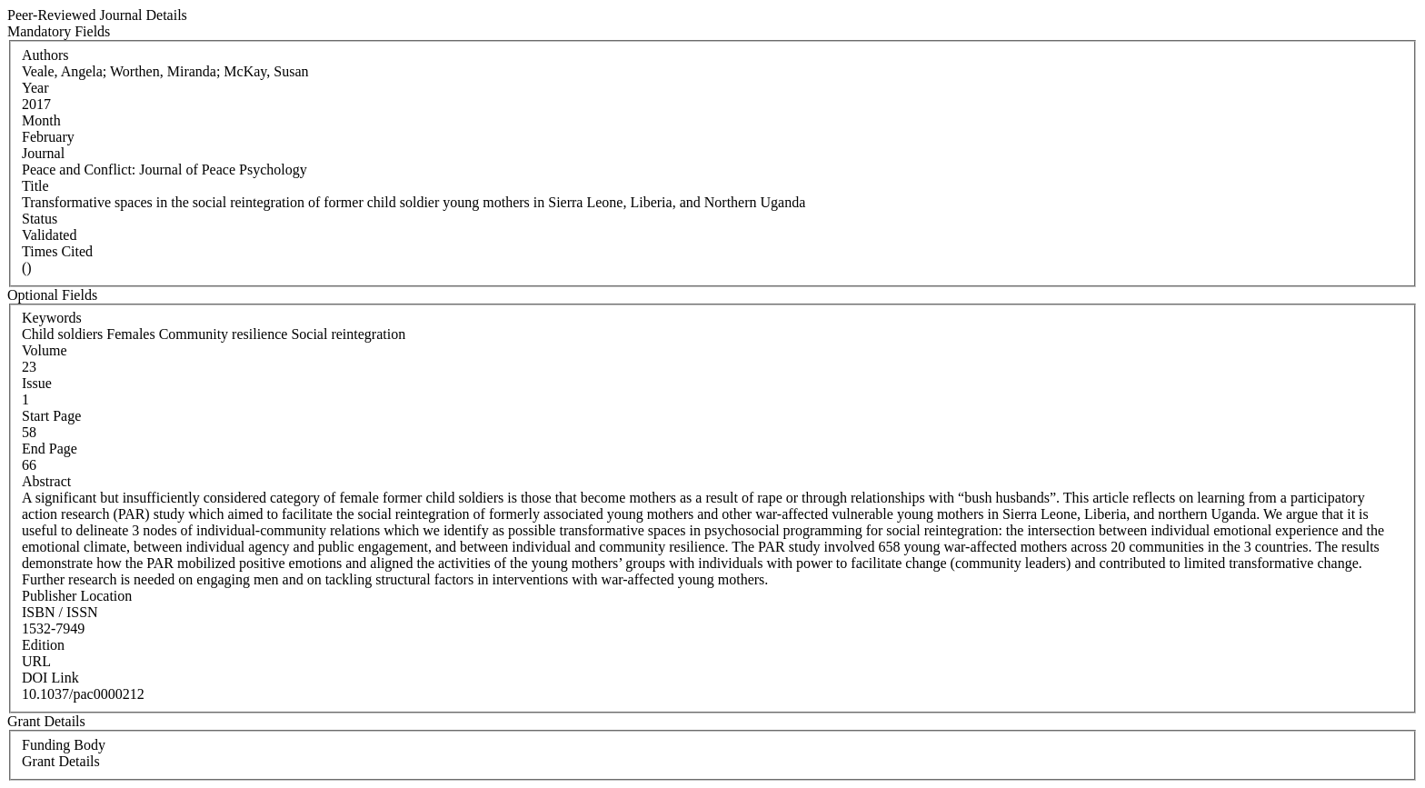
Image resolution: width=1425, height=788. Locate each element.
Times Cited (57, 251)
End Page (49, 448)
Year (35, 87)
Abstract (46, 481)
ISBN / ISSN (60, 612)
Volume (44, 350)
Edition (43, 645)
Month (41, 120)
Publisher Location (77, 595)
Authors (45, 55)
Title (35, 186)
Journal (43, 153)
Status (39, 218)
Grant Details (61, 761)
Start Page (51, 416)
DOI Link (50, 677)
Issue (37, 383)
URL (36, 661)
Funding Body (63, 745)
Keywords (52, 317)
